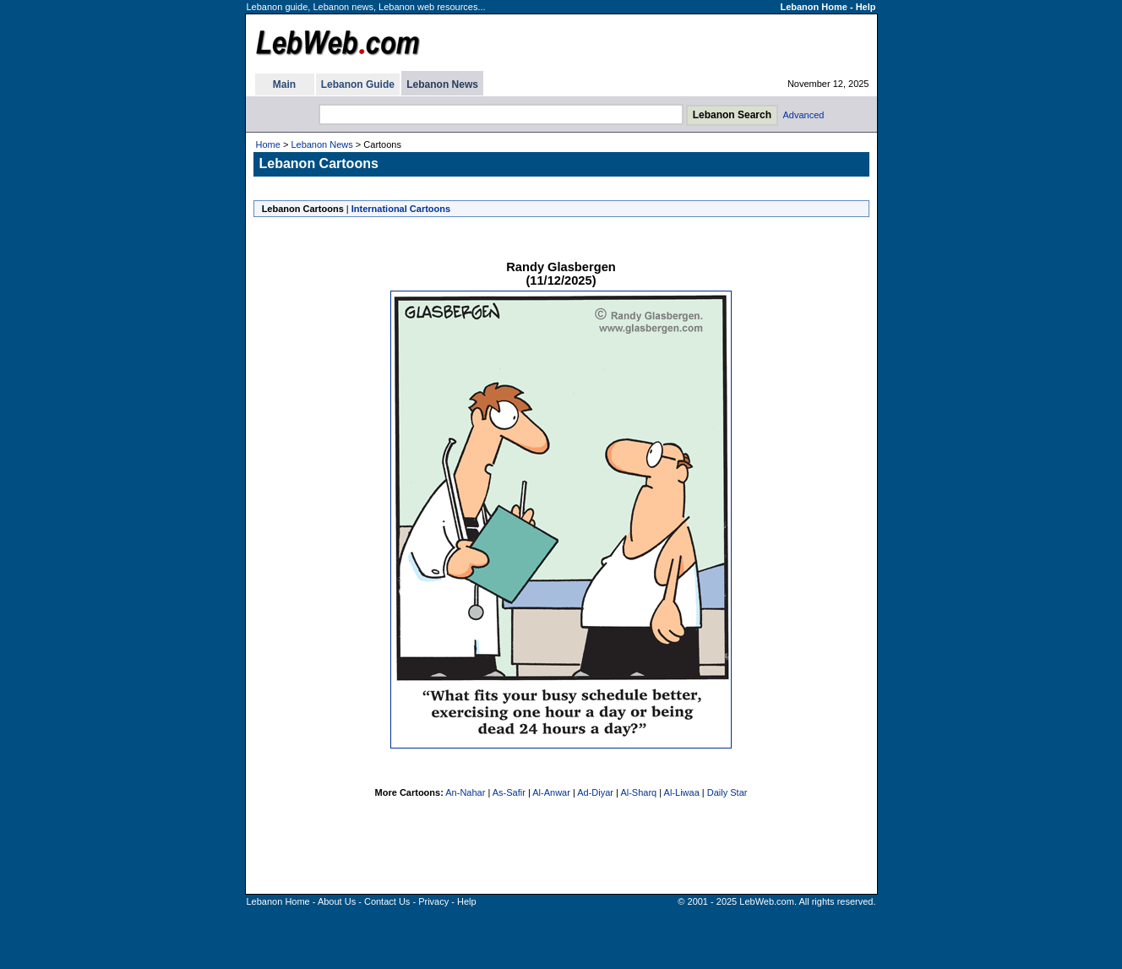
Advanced (804, 115)
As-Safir (509, 792)
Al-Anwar (551, 792)
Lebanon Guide (358, 84)
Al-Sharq (638, 792)
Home (268, 144)
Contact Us (387, 901)
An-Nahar (465, 792)
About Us (337, 901)
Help (866, 7)
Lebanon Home (813, 7)
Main (284, 84)
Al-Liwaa (682, 792)
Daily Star (727, 792)
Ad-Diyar (595, 792)
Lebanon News (442, 84)
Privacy (433, 901)
